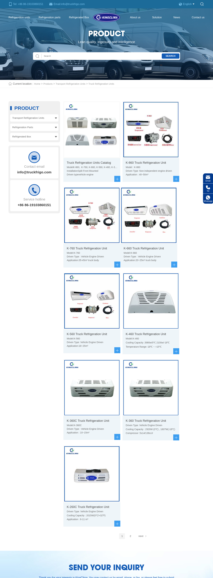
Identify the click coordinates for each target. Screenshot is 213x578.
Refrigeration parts (50, 17)
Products (49, 83)
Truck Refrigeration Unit (93, 573)
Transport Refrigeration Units (75, 83)
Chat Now (183, 489)
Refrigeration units (19, 17)
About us (135, 17)
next (143, 348)
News (176, 17)
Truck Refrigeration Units (109, 83)
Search (168, 56)
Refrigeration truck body (128, 513)
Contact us (198, 17)
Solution (157, 17)
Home (37, 83)
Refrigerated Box (79, 17)
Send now (107, 461)
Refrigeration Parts (23, 128)
